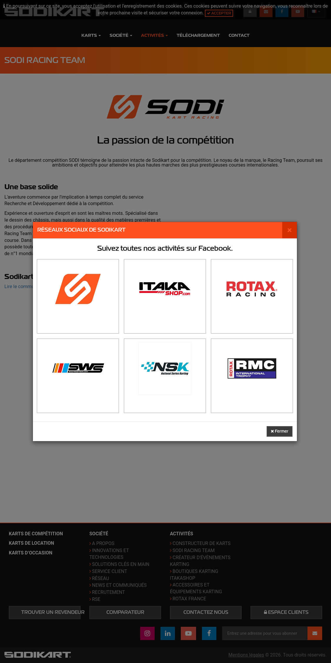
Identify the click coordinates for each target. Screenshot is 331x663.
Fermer (279, 431)
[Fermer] (289, 230)
